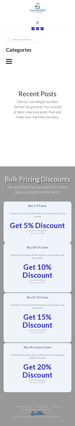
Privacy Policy (42, 407)
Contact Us (57, 407)
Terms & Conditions (23, 407)
